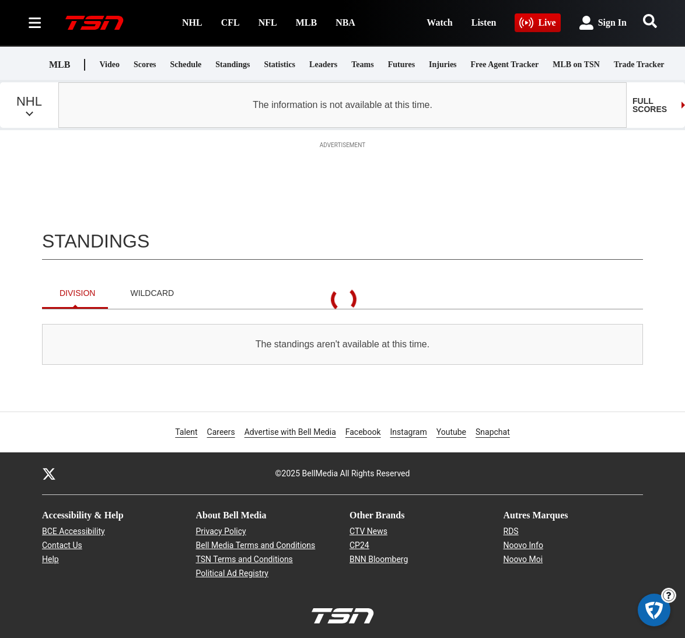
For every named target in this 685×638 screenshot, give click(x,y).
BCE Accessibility (73, 531)
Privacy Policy (221, 531)
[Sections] (35, 23)
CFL (230, 22)
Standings (232, 64)
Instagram (408, 431)
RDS (511, 531)
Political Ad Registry (232, 573)
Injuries (442, 64)
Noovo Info (523, 545)
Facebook (363, 431)
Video (109, 64)
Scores (145, 64)
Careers (221, 431)
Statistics (279, 64)
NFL (267, 22)
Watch (439, 22)
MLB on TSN (576, 64)
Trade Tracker (639, 64)
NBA (345, 22)
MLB (306, 22)
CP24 (359, 545)
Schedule (186, 64)
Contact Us (62, 545)
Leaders (323, 64)
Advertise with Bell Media (290, 431)
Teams (362, 64)
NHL (192, 22)
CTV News (368, 531)
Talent (186, 432)
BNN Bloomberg (379, 559)
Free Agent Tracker (505, 64)
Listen (484, 22)
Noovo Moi (523, 559)
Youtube (451, 431)
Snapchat (493, 431)
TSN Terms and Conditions (244, 559)
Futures (401, 64)
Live (537, 23)
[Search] (650, 21)
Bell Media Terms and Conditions (256, 545)
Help (50, 559)
